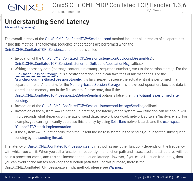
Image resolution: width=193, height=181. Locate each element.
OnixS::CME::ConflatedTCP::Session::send (100, 51)
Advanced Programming (82, 34)
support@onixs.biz (39, 177)
